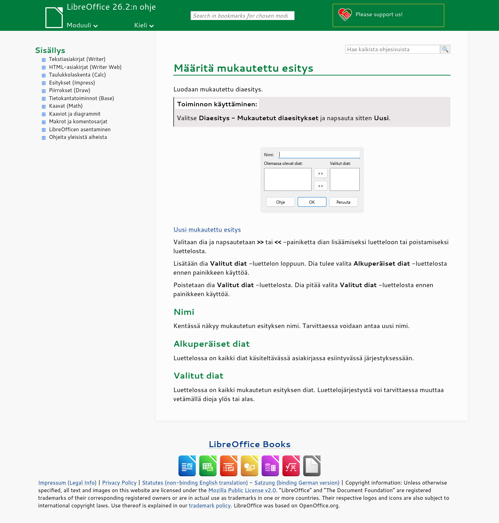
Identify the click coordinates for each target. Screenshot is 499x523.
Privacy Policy (119, 482)
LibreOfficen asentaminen (80, 129)
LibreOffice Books (249, 444)
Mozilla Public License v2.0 (242, 490)
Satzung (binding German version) (297, 482)
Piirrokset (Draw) (69, 90)
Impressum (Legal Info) (67, 482)
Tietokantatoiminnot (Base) (81, 98)
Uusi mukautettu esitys (207, 229)
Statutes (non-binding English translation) (195, 482)
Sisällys (50, 50)
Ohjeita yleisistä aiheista (78, 137)
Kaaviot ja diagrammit (74, 113)
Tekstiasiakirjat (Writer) (77, 59)
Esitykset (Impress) (72, 82)
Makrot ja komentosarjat (78, 121)
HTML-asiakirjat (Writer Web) (85, 67)
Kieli (140, 24)
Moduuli (78, 24)
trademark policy (209, 505)
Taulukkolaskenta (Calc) (77, 74)
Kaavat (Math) (66, 105)
